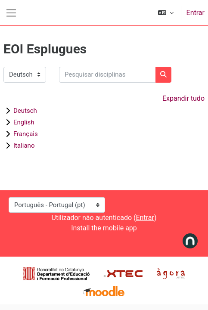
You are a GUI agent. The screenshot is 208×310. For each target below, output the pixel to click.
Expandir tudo (183, 98)
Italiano (23, 145)
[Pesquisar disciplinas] (107, 75)
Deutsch (25, 111)
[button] (165, 12)
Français (25, 134)
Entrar (195, 13)
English (23, 122)
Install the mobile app (104, 228)
